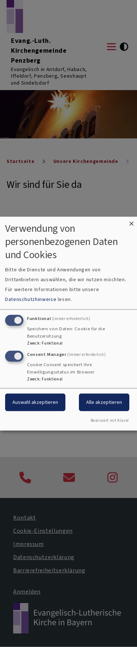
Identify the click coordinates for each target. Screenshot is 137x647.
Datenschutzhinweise (30, 299)
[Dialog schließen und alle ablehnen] (131, 221)
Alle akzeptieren (104, 402)
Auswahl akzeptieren (35, 402)
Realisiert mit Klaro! (110, 420)
